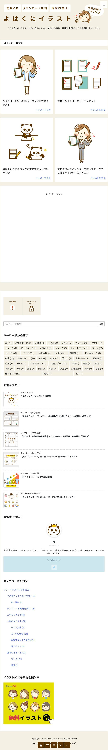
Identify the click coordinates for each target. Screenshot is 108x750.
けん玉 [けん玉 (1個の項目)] (53, 343)
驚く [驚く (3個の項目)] (47, 373)
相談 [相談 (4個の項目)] (53, 368)
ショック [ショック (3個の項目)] (61, 348)
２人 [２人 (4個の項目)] (78, 373)
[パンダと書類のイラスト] (27, 142)
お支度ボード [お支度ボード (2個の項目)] (23, 343)
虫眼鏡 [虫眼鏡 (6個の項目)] (76, 368)
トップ (9, 42)
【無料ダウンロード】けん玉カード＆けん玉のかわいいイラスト (49, 456)
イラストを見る (43, 109)
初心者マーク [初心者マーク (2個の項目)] (93, 353)
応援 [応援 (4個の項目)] (9, 363)
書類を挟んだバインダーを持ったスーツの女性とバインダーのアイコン (80, 170)
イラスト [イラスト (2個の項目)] (96, 343)
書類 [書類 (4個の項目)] (87, 363)
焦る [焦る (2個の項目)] (31, 368)
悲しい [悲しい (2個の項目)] (21, 363)
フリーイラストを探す (16, 589)
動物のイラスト (16, 652)
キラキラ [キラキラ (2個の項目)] (45, 348)
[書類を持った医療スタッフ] (27, 74)
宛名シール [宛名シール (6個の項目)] (82, 358)
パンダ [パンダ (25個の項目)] (27, 353)
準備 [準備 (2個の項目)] (20, 368)
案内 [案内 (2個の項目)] (98, 363)
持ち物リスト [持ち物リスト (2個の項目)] (38, 363)
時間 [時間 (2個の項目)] (75, 363)
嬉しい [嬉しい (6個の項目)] (67, 358)
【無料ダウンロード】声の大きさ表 (36, 476)
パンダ (16, 658)
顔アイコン (17, 646)
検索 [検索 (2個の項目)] (9, 368)
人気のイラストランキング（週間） (36, 396)
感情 (14, 665)
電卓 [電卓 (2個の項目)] (99, 368)
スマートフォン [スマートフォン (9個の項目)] (79, 348)
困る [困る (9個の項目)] (42, 358)
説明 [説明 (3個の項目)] (88, 368)
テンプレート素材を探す (21, 608)
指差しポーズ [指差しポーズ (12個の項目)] (59, 363)
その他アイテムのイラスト (21, 595)
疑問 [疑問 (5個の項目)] (42, 368)
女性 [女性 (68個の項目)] (54, 358)
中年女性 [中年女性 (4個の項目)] (44, 353)
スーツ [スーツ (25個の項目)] (97, 348)
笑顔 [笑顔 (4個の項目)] (64, 368)
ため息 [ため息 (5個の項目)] (66, 343)
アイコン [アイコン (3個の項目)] (81, 343)
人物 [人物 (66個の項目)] (60, 353)
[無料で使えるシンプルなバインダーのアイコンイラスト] (81, 74)
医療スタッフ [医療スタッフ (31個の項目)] (26, 358)
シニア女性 (18, 627)
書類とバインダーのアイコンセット (76, 101)
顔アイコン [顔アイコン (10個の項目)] (12, 373)
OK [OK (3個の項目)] (8, 343)
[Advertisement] (54, 215)
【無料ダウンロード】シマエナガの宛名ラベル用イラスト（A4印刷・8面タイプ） (56, 416)
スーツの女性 (19, 633)
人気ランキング (16, 614)
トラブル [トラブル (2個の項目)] (11, 353)
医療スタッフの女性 (22, 639)
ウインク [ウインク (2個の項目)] (11, 348)
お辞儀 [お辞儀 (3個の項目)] (40, 343)
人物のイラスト (16, 621)
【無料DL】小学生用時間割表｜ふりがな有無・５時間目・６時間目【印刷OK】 (55, 436)
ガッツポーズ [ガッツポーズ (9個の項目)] (28, 348)
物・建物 (16, 602)
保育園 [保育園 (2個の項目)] (74, 353)
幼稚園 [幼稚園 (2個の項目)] (97, 358)
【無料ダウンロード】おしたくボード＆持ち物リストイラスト (48, 497)
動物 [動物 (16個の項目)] (9, 358)
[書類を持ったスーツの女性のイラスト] (81, 142)
